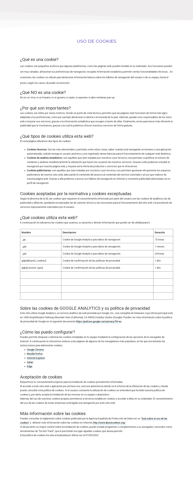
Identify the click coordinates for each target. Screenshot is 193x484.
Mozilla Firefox (35, 353)
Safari (30, 362)
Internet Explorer (36, 358)
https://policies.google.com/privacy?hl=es (99, 321)
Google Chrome (35, 349)
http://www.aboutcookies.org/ (108, 422)
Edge (29, 366)
